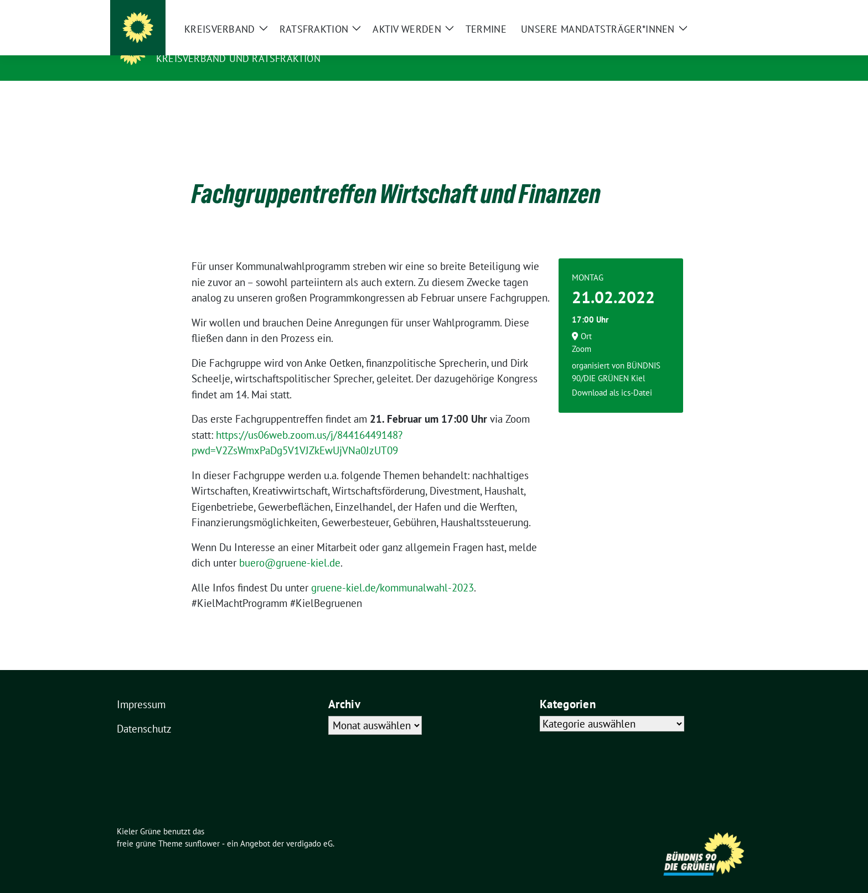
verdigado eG (309, 826)
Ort (586, 319)
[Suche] (716, 9)
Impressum (141, 687)
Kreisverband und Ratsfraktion (238, 58)
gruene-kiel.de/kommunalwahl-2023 (392, 570)
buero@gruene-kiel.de (289, 545)
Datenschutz (144, 711)
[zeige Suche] (731, 9)
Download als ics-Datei (612, 375)
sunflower (202, 826)
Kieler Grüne (194, 42)
